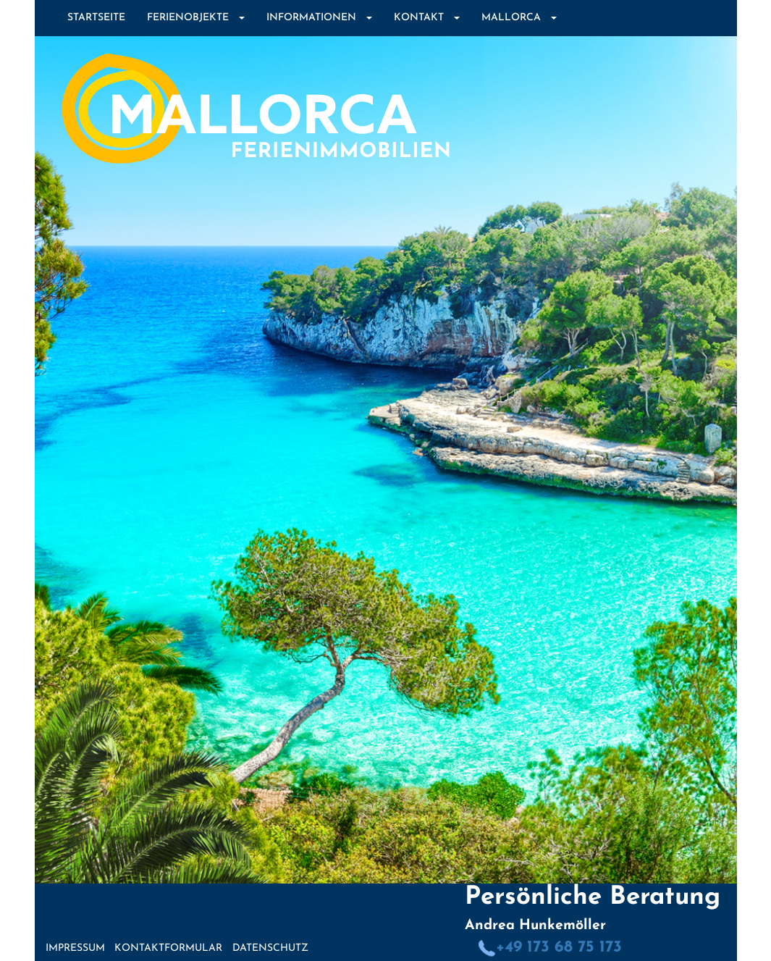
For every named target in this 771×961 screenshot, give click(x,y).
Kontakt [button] (427, 17)
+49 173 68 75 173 (550, 947)
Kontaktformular (168, 948)
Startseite (96, 17)
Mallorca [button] (519, 17)
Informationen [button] (319, 17)
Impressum (75, 948)
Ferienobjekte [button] (196, 17)
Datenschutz (270, 948)
